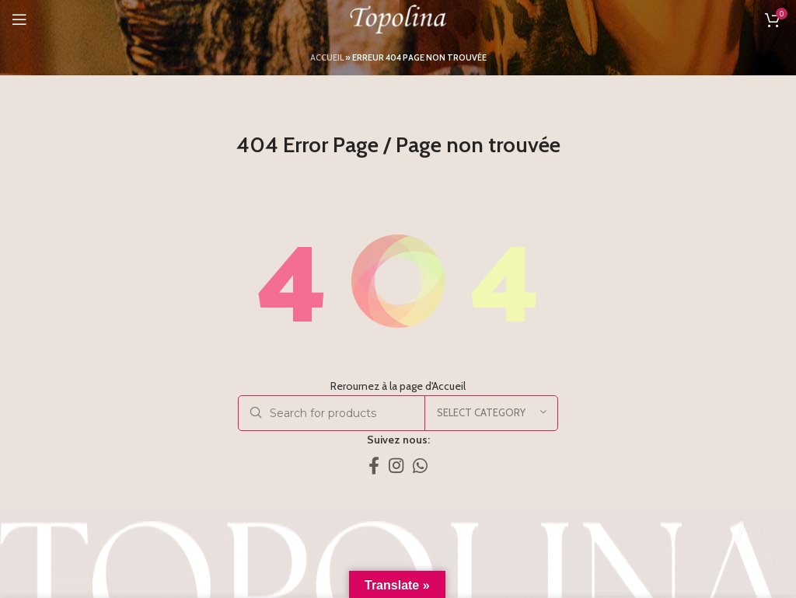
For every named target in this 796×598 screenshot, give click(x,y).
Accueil (327, 57)
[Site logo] (398, 18)
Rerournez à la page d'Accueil (398, 386)
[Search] (398, 413)
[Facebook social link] (374, 465)
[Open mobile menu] (19, 19)
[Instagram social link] (396, 465)
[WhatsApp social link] (420, 465)
